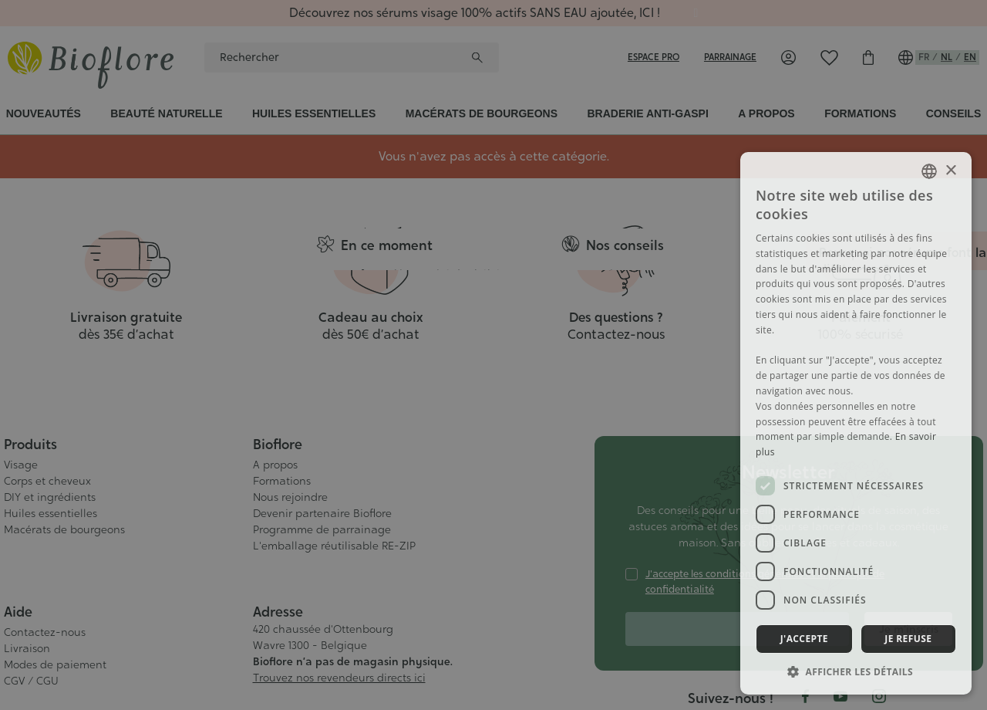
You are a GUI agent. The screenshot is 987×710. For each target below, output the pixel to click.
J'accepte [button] (804, 638)
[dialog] (493, 355)
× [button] (950, 171)
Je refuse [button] (907, 638)
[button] (856, 671)
